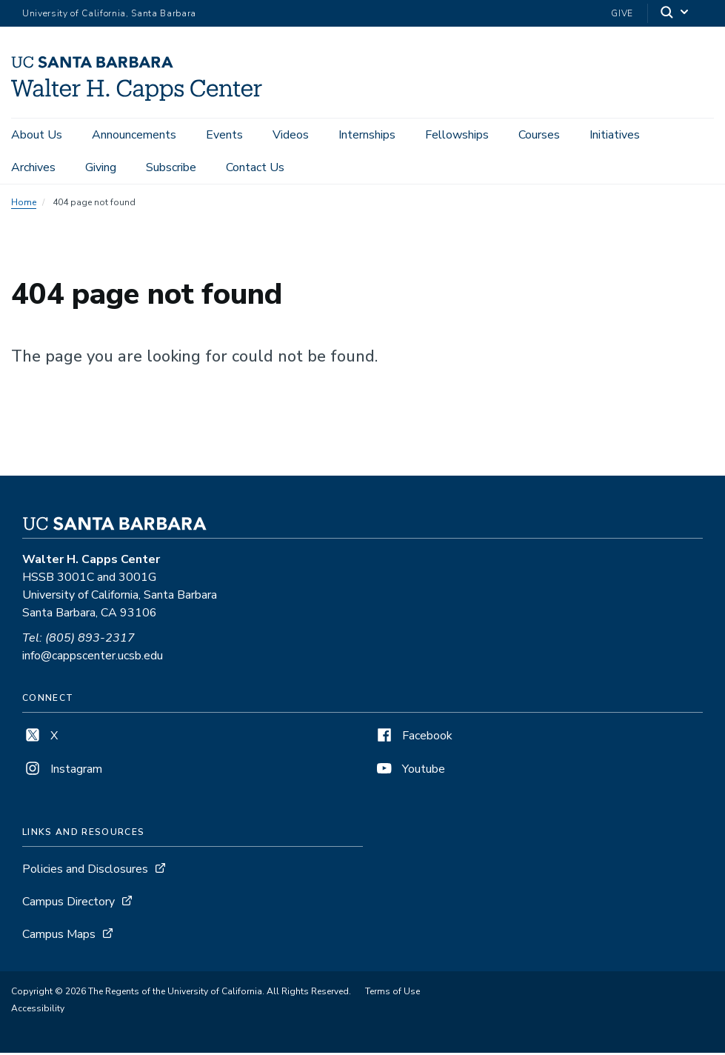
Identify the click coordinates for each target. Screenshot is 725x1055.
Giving (100, 167)
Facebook (413, 738)
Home (23, 204)
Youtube (409, 771)
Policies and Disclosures (85, 871)
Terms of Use (392, 993)
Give (622, 13)
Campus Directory (68, 904)
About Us (36, 135)
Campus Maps (59, 936)
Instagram (62, 771)
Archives (33, 167)
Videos (291, 135)
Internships (366, 135)
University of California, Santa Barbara (109, 13)
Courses (539, 135)
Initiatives (614, 135)
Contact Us (255, 167)
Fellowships (457, 135)
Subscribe (171, 167)
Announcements (134, 135)
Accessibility (37, 1010)
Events (224, 135)
